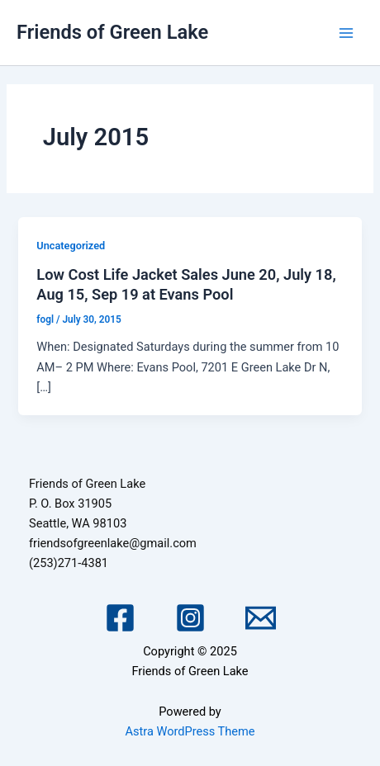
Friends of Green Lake (112, 32)
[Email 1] (260, 618)
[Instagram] (190, 618)
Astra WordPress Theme (189, 731)
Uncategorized (70, 245)
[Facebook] (120, 618)
